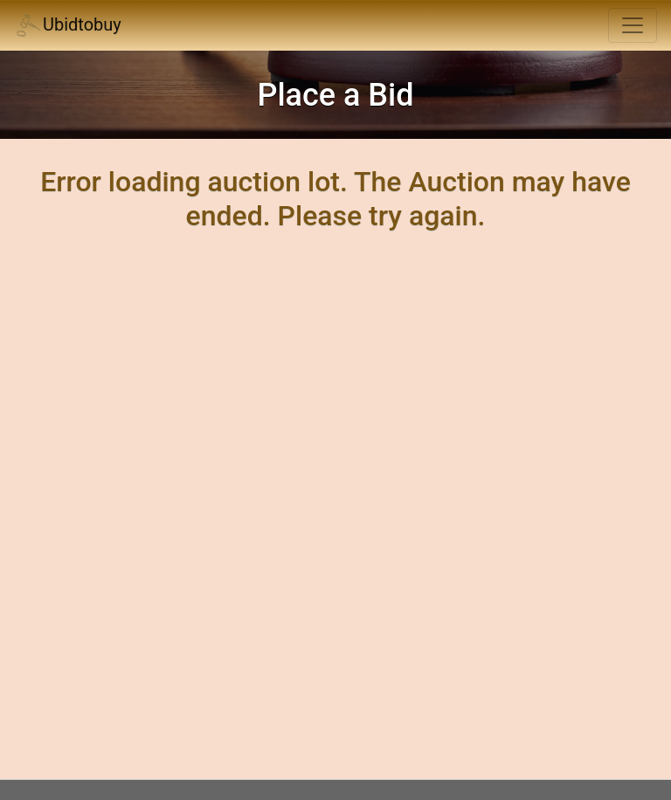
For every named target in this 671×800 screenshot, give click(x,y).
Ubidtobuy (67, 25)
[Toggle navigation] (632, 25)
